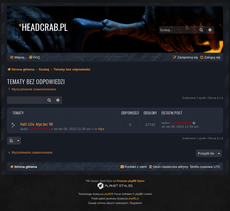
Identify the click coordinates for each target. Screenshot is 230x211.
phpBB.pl (134, 198)
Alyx (101, 129)
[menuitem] (34, 57)
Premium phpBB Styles (131, 181)
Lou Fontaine (40, 129)
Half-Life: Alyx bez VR (36, 124)
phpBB (108, 194)
